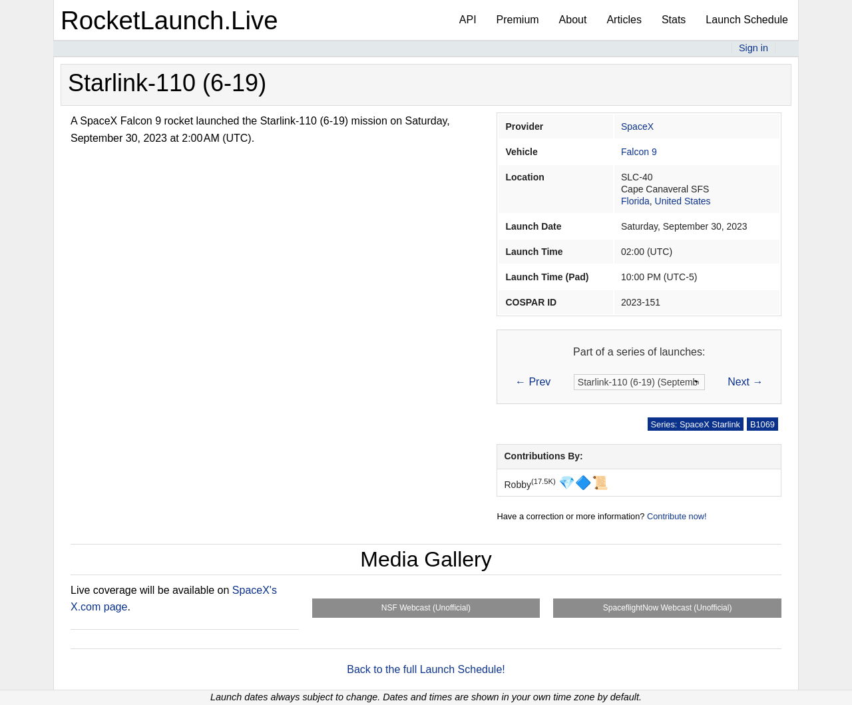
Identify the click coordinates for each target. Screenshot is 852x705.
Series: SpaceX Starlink (695, 424)
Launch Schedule (747, 19)
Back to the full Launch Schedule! (426, 669)
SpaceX (637, 126)
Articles (623, 19)
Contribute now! (677, 516)
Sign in (753, 48)
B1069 (762, 424)
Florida (635, 201)
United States (683, 201)
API (468, 19)
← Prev (532, 381)
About (573, 19)
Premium (518, 19)
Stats (674, 19)
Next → (745, 381)
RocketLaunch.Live (169, 20)
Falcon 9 (639, 151)
